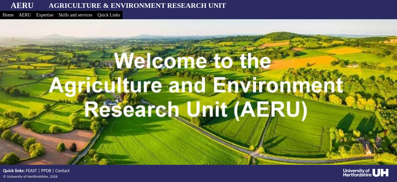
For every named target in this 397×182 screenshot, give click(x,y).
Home (8, 14)
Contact (62, 170)
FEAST (31, 170)
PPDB (46, 170)
